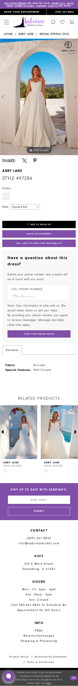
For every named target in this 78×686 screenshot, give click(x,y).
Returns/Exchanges (39, 636)
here (49, 683)
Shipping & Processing (39, 641)
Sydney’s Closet (24, 6)
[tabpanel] (39, 97)
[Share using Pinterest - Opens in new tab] (35, 160)
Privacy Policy (19, 656)
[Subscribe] (39, 511)
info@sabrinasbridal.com (39, 543)
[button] (6, 22)
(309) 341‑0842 (39, 538)
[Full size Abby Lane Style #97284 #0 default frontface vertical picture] (39, 97)
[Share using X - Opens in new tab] (24, 160)
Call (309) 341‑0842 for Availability (39, 243)
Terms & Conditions (40, 662)
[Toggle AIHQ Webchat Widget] (8, 676)
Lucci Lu (53, 6)
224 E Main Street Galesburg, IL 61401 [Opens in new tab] (39, 566)
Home (8, 34)
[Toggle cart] (72, 22)
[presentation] (18, 432)
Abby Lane (26, 34)
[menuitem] (23, 12)
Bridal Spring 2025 (54, 34)
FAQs (39, 631)
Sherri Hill (59, 3)
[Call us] (62, 12)
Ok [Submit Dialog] (74, 678)
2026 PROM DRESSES (15, 3)
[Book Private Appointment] (23, 12)
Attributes (12, 350)
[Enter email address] (39, 500)
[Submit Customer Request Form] (39, 334)
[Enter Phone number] (36, 295)
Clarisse (41, 6)
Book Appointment (39, 234)
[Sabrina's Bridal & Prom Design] (28, 22)
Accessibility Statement (51, 656)
